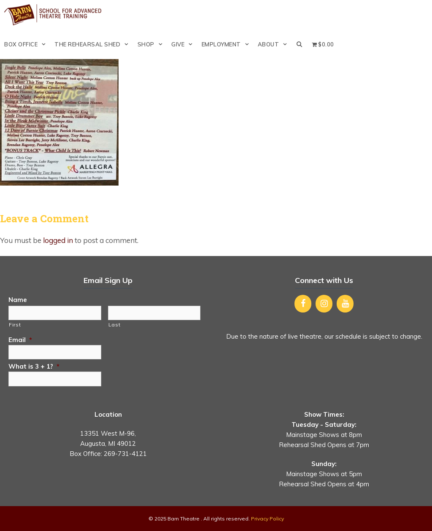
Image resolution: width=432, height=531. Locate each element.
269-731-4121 (125, 454)
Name (17, 300)
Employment (228, 44)
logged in (58, 240)
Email (20, 340)
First (15, 324)
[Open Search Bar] (300, 44)
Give (184, 44)
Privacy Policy (267, 518)
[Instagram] (324, 304)
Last (114, 324)
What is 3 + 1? (33, 366)
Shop (152, 44)
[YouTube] (345, 304)
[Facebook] (302, 304)
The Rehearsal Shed (93, 44)
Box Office (27, 44)
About (275, 44)
